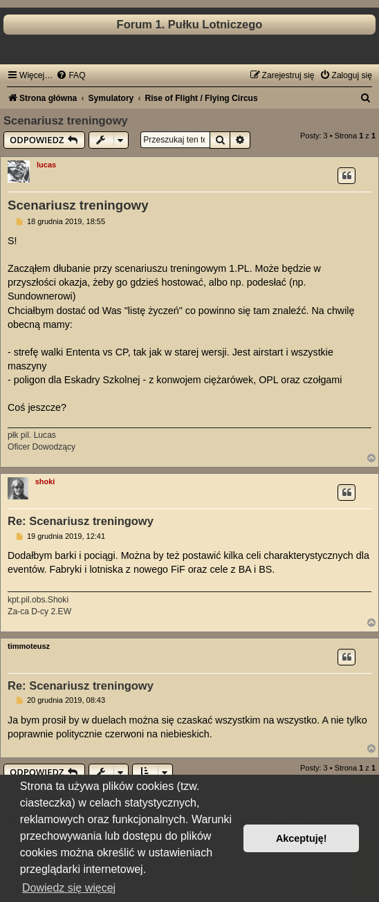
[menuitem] (70, 75)
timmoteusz (29, 646)
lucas (46, 164)
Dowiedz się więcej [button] (68, 888)
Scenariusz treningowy (65, 120)
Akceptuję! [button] (301, 838)
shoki (45, 481)
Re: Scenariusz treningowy (81, 521)
